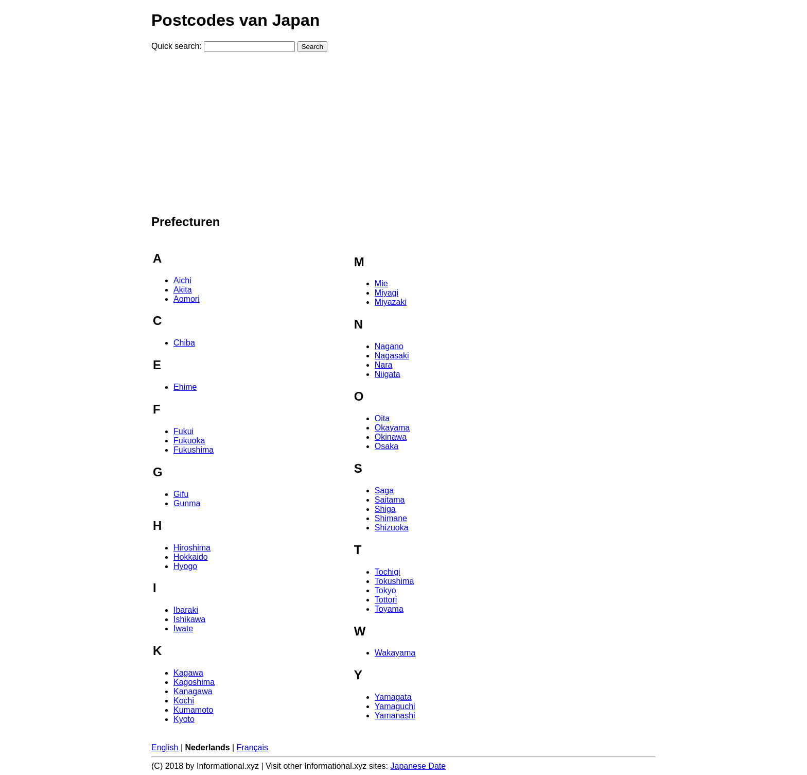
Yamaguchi (395, 706)
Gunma (186, 503)
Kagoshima (194, 682)
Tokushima (394, 581)
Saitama (390, 499)
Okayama (392, 427)
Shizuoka (392, 527)
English (164, 747)
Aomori (186, 299)
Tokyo (385, 590)
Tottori (386, 599)
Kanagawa (193, 691)
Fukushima (193, 449)
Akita (182, 289)
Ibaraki (185, 610)
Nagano (389, 346)
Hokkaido (190, 557)
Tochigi (387, 571)
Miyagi (386, 292)
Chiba (184, 342)
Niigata (387, 374)
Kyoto (184, 719)
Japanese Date (418, 766)
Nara (384, 364)
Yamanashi (395, 715)
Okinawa (391, 437)
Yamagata (393, 697)
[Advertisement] (403, 132)
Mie (381, 283)
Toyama (389, 609)
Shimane (391, 518)
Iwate (183, 628)
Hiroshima (191, 547)
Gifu (180, 494)
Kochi (183, 700)
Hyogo (185, 566)
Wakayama (395, 652)
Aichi (182, 280)
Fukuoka (189, 440)
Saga (384, 490)
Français (252, 747)
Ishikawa (189, 619)
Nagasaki (392, 355)
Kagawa (188, 672)
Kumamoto (193, 709)
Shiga (385, 509)
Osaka (386, 446)
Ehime (185, 387)
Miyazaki (391, 302)
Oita (382, 418)
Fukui (183, 431)
